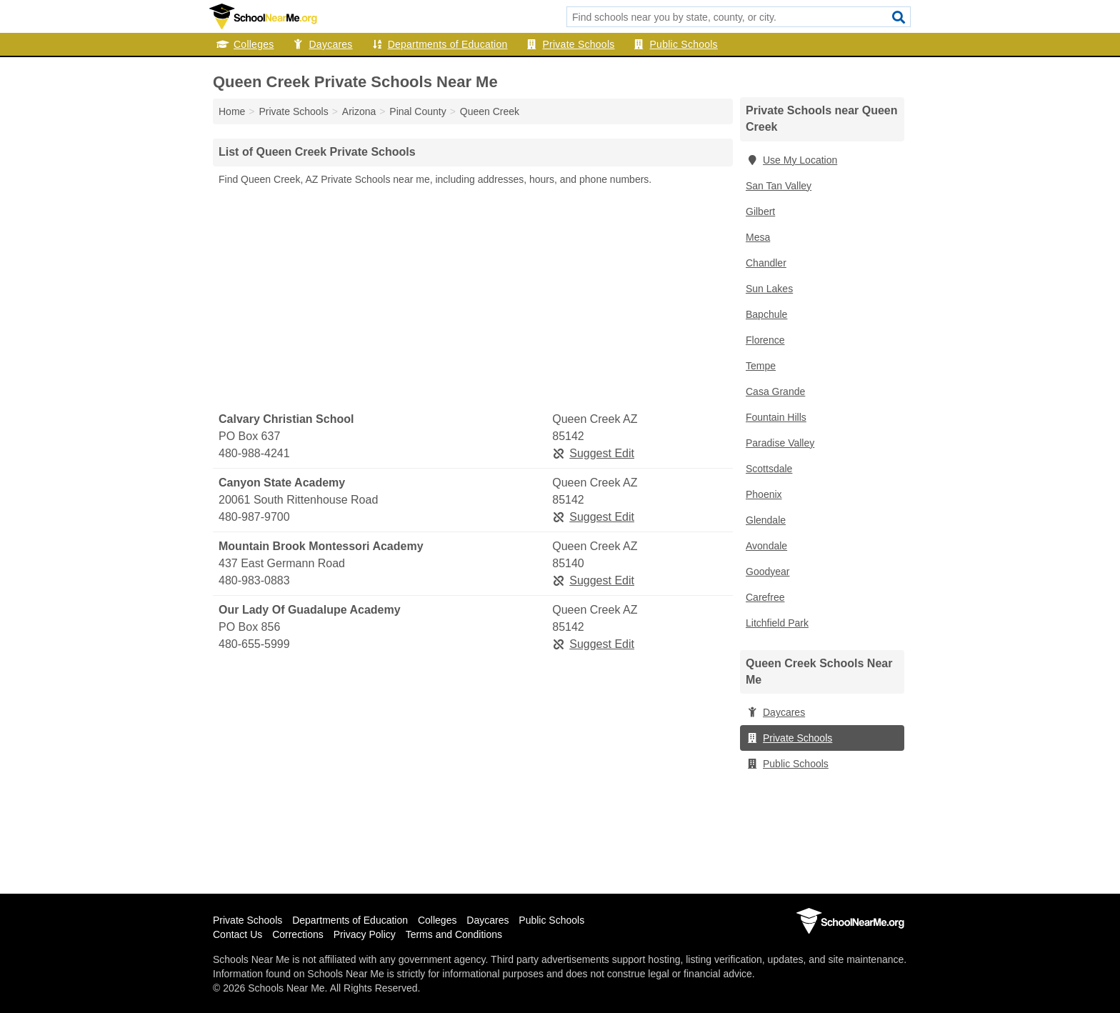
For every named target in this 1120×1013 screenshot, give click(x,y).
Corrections (298, 934)
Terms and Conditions (454, 934)
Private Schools (570, 44)
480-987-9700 (254, 517)
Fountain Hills (776, 417)
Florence (765, 340)
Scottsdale (769, 468)
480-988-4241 (254, 453)
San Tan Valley (778, 185)
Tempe (761, 365)
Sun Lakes (769, 288)
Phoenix (764, 494)
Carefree (765, 597)
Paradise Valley (780, 443)
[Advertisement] (473, 299)
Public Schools (675, 44)
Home (232, 111)
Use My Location (791, 160)
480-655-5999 (254, 644)
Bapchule (766, 314)
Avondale (766, 546)
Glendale (766, 520)
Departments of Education (439, 44)
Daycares (321, 44)
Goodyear (767, 571)
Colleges (245, 44)
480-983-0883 (254, 580)
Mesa (758, 237)
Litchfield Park (777, 623)
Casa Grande (775, 391)
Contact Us (237, 934)
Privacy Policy (365, 934)
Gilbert (760, 211)
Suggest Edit (593, 453)
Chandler (766, 263)
